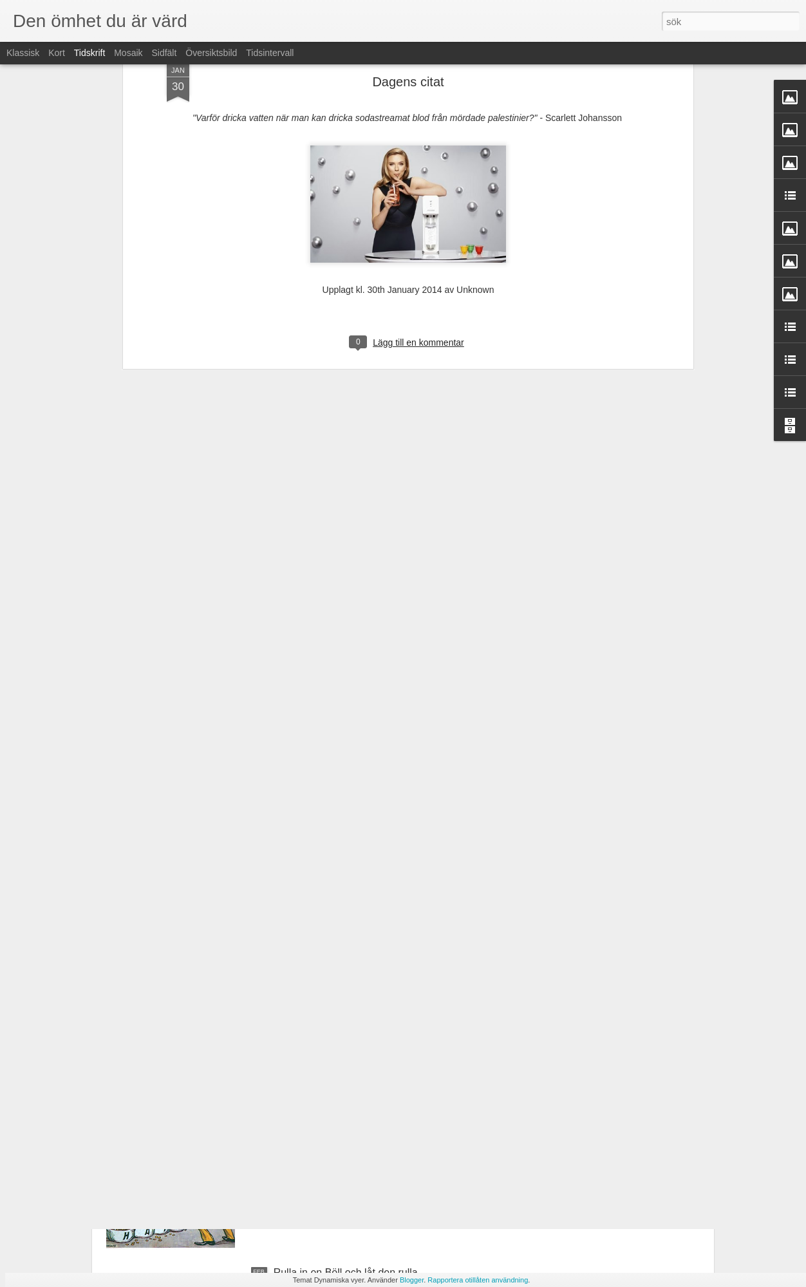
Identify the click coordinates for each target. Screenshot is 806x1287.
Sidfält (163, 53)
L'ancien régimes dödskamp (338, 1126)
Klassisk (22, 53)
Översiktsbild (211, 53)
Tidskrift (89, 53)
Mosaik (128, 53)
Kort (56, 53)
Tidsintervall (270, 53)
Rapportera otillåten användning (477, 1280)
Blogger (412, 1280)
